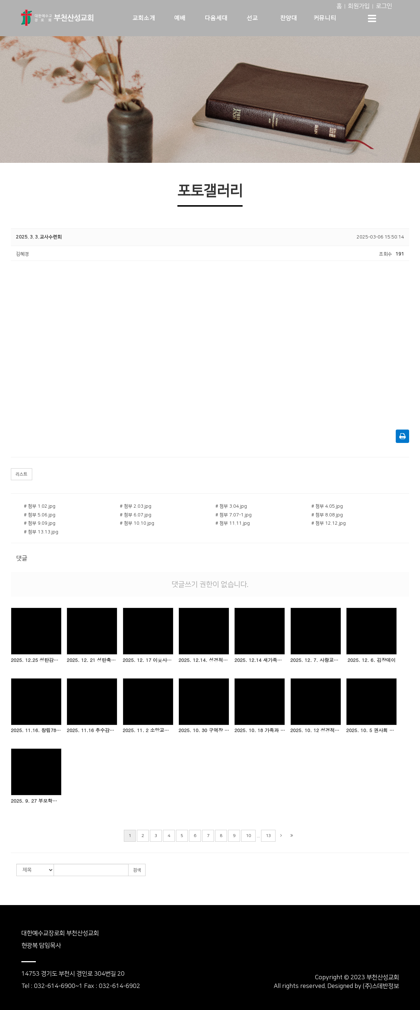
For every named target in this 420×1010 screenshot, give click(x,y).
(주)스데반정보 (381, 986)
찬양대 (288, 18)
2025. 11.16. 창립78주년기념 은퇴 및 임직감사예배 (36, 730)
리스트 (22, 474)
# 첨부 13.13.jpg (41, 531)
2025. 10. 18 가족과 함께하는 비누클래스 (259, 730)
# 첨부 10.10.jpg (137, 523)
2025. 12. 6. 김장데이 (372, 660)
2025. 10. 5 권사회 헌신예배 (371, 730)
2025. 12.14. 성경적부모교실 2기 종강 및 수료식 (203, 660)
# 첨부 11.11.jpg (232, 523)
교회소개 (144, 18)
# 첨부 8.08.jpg (327, 514)
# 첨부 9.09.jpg (39, 523)
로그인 (384, 6)
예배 (179, 18)
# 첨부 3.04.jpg (231, 506)
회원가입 (359, 6)
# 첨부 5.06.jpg (39, 514)
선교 (252, 18)
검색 (137, 870)
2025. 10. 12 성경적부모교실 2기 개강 (315, 730)
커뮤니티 (325, 18)
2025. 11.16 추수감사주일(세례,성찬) (92, 730)
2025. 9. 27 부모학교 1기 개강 (36, 801)
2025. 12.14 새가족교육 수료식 (259, 660)
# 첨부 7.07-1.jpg (233, 514)
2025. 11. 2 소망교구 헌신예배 (148, 730)
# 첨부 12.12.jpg (328, 523)
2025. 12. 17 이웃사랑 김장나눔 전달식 (148, 660)
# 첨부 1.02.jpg (39, 506)
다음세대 (216, 18)
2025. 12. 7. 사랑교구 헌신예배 (315, 660)
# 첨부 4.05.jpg (327, 506)
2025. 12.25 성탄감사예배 (36, 660)
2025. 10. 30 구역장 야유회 (203, 730)
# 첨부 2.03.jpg (135, 506)
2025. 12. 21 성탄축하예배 (92, 660)
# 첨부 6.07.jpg (135, 514)
